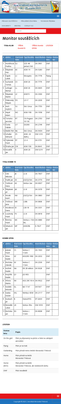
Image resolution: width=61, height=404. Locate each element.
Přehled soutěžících (9, 21)
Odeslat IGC (28, 26)
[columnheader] (4, 61)
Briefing (17, 26)
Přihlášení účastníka (29, 21)
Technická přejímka (48, 21)
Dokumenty (6, 26)
